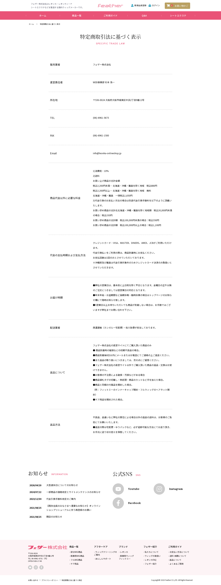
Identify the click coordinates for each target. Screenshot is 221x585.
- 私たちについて (151, 552)
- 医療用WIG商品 (76, 555)
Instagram (176, 489)
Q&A (144, 15)
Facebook (134, 503)
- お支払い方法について (178, 552)
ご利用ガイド (111, 15)
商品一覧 (76, 15)
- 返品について (174, 559)
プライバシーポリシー (49, 580)
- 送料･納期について (177, 555)
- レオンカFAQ (149, 559)
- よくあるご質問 (175, 563)
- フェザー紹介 (150, 563)
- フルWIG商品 (75, 559)
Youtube (133, 489)
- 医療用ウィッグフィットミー (126, 557)
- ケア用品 (74, 563)
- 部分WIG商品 (75, 552)
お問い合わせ (33, 580)
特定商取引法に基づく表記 (72, 580)
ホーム (42, 15)
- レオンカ (123, 552)
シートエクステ (178, 15)
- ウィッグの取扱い (152, 555)
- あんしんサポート (102, 558)
